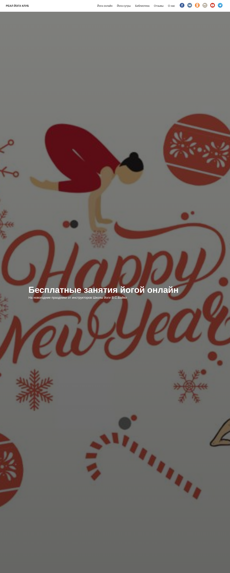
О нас (171, 5)
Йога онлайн (105, 5)
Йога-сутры (124, 5)
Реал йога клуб (17, 5)
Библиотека (142, 5)
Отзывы (159, 5)
